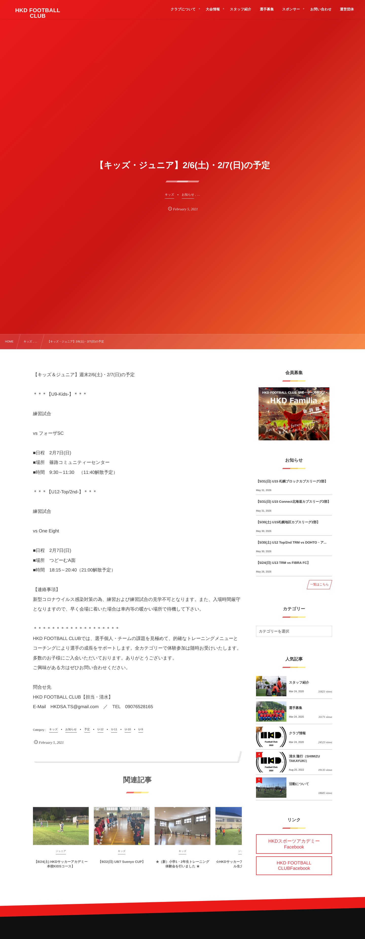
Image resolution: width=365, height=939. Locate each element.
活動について (299, 784)
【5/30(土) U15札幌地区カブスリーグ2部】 (288, 522)
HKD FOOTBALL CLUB (37, 13)
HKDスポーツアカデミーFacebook (294, 844)
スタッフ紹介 (299, 682)
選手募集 (295, 708)
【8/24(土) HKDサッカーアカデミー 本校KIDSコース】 (61, 867)
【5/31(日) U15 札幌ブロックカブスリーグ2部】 (292, 481)
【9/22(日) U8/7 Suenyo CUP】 (121, 865)
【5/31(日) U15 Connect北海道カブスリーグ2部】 (293, 501)
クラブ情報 (297, 733)
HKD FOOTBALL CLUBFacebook (294, 865)
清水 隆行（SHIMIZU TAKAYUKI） (304, 758)
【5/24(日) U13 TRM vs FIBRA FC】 (283, 563)
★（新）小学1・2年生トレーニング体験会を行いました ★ (182, 867)
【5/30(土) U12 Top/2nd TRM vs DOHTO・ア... (291, 542)
